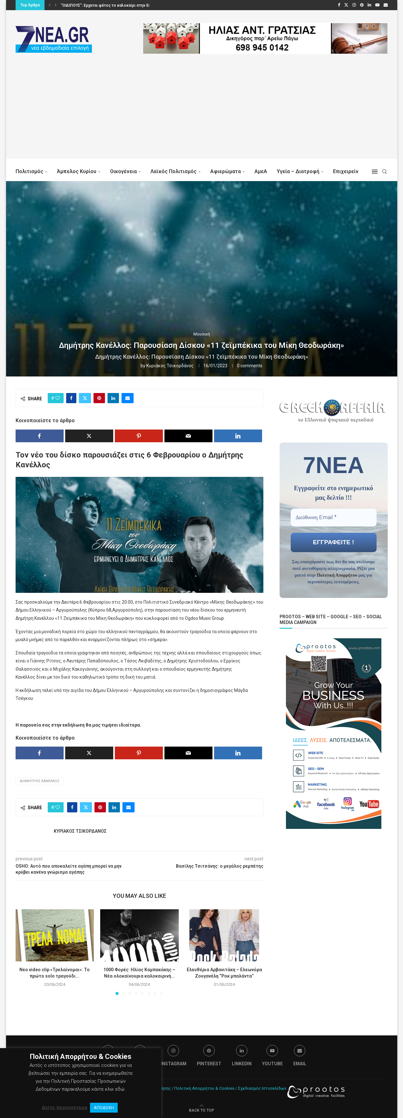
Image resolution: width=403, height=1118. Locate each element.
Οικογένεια (123, 171)
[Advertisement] (202, 114)
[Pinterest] (362, 5)
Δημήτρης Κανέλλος (39, 781)
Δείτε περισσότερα (64, 1107)
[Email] (386, 5)
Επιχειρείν (345, 171)
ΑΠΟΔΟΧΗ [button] (104, 1107)
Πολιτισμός (29, 171)
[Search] (384, 171)
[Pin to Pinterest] (99, 398)
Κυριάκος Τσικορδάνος (170, 365)
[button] (49, 5)
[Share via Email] (128, 398)
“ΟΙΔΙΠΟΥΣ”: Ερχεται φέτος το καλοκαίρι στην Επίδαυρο (112, 5)
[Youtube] (377, 5)
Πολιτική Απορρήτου (337, 575)
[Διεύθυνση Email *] (334, 517)
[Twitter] (346, 5)
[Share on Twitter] (85, 398)
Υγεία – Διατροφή (298, 171)
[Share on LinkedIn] (113, 398)
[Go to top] (201, 1110)
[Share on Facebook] (71, 398)
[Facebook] (339, 5)
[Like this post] (57, 398)
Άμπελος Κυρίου (76, 171)
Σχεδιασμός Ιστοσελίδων (262, 1088)
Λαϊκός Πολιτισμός (173, 171)
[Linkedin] (369, 5)
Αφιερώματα (225, 171)
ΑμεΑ (260, 171)
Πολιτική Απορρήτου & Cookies (204, 1088)
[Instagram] (354, 5)
